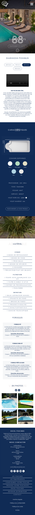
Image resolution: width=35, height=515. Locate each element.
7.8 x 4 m (17, 64)
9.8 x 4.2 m (17, 68)
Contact (17, 494)
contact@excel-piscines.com (17, 467)
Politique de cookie (17, 506)
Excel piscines (17, 488)
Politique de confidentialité (17, 503)
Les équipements (17, 479)
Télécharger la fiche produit (17, 208)
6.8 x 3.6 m (8, 64)
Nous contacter (18, 442)
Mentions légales (17, 499)
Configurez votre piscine (17, 482)
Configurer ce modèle (18, 46)
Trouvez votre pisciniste (17, 485)
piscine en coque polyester (23, 103)
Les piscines (17, 476)
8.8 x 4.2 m (26, 64)
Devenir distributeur (17, 491)
